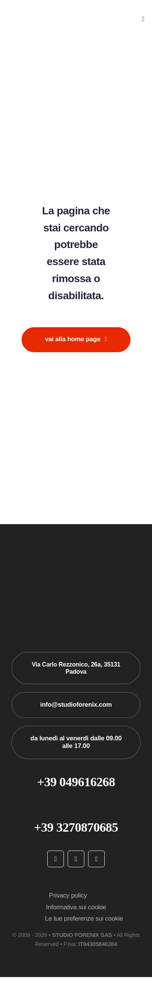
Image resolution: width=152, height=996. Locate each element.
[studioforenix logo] (42, 11)
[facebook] (55, 859)
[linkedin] (96, 859)
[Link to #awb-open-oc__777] (143, 19)
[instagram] (76, 859)
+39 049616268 (76, 782)
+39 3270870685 (76, 827)
